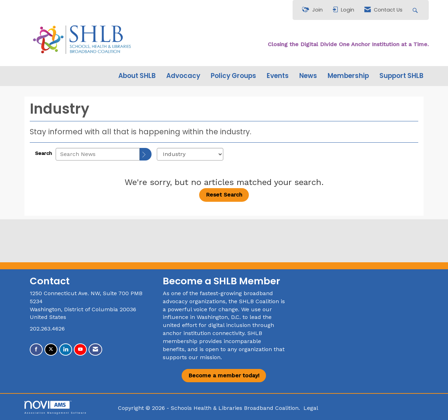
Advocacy (183, 75)
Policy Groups (233, 75)
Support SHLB (401, 75)
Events (278, 75)
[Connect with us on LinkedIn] (65, 349)
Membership (348, 75)
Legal (310, 408)
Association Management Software (55, 407)
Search (43, 153)
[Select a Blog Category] (190, 154)
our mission (204, 357)
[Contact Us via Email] (95, 349)
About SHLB (137, 75)
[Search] (146, 154)
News (308, 75)
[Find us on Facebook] (36, 349)
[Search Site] (416, 9)
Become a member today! (223, 375)
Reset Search (224, 194)
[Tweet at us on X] (50, 349)
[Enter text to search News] (98, 154)
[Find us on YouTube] (80, 349)
